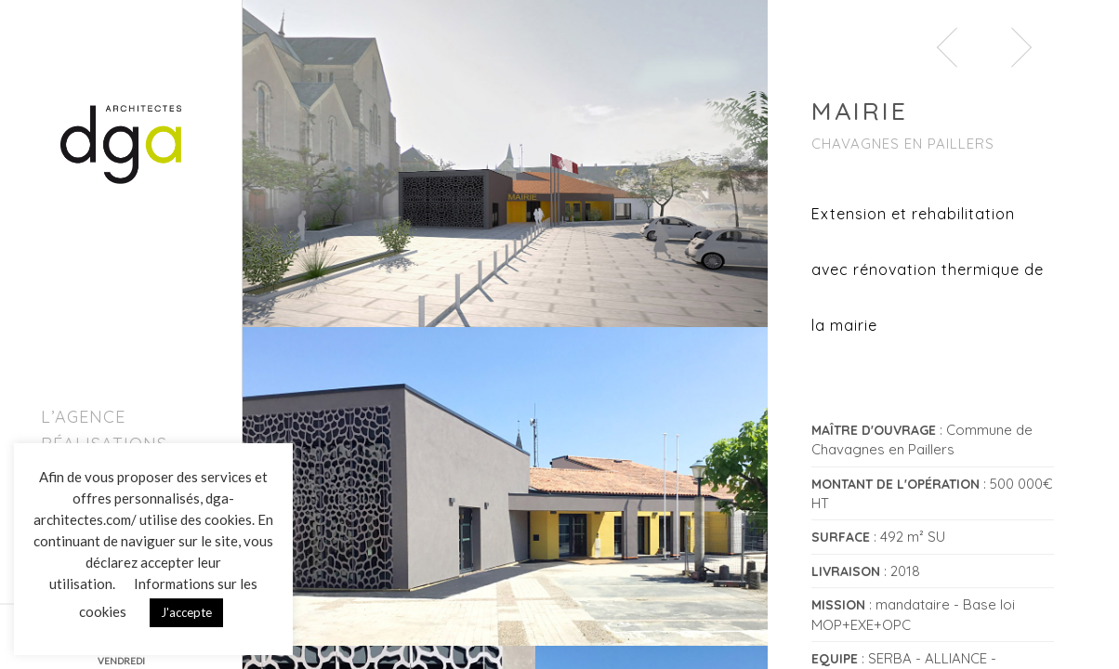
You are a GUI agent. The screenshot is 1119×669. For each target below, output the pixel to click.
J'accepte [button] (186, 612)
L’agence (83, 416)
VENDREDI (121, 660)
